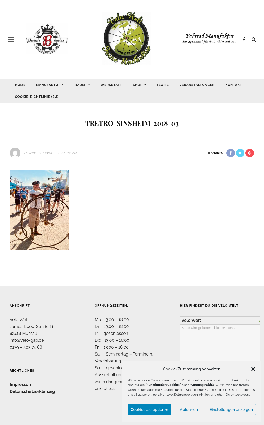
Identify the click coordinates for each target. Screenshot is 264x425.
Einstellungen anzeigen (231, 409)
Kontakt (233, 85)
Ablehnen (189, 409)
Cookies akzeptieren (149, 409)
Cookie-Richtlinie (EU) (37, 97)
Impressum (21, 384)
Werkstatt (111, 85)
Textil (162, 85)
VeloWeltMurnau (38, 153)
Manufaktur (48, 85)
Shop (137, 85)
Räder (81, 85)
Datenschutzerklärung (32, 391)
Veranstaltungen (197, 85)
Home (20, 85)
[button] (253, 369)
